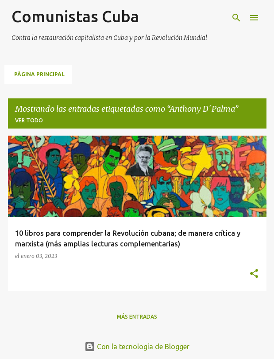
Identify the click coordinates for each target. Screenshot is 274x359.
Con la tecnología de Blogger (137, 347)
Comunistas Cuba (75, 16)
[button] (254, 274)
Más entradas (137, 317)
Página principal (39, 74)
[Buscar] (236, 17)
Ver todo (29, 120)
